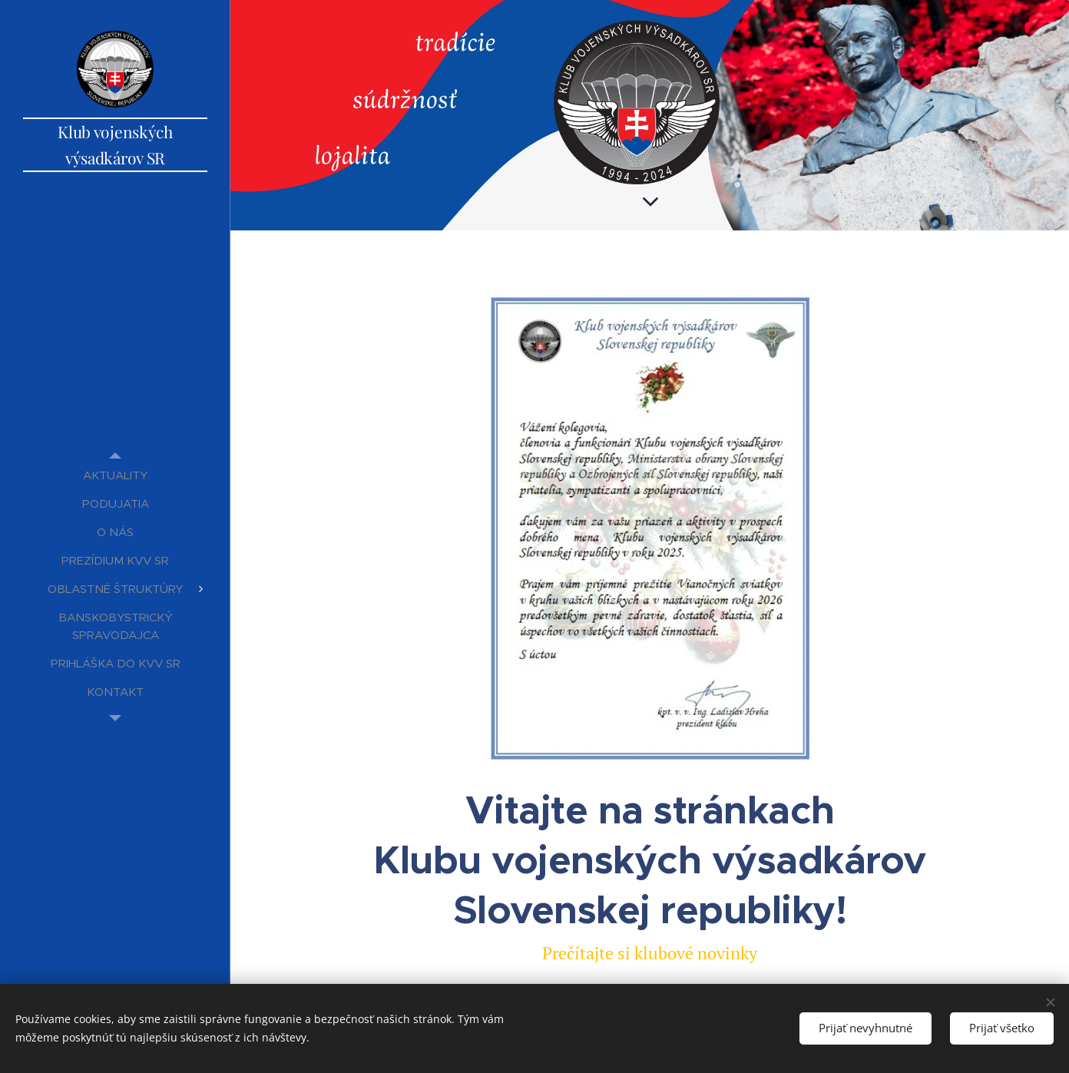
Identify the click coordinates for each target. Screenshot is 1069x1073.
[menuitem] (115, 475)
